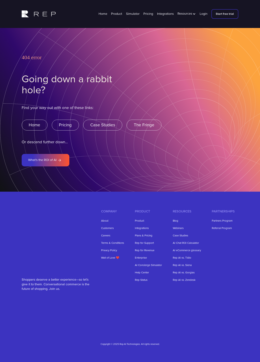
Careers (105, 235)
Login (203, 14)
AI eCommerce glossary (187, 250)
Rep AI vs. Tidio (182, 257)
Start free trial (225, 13)
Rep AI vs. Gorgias (184, 272)
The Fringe (144, 125)
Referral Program (222, 228)
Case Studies (102, 125)
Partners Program (222, 220)
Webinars (178, 228)
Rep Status (141, 280)
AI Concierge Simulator (148, 265)
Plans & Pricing (143, 235)
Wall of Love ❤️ (110, 257)
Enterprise (141, 257)
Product (116, 14)
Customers (107, 228)
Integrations (165, 14)
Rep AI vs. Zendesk (184, 280)
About (104, 220)
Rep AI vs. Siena (182, 265)
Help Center (142, 272)
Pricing (148, 14)
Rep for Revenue (144, 250)
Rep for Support (144, 243)
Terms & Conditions (112, 243)
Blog (175, 220)
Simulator (133, 14)
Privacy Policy (109, 250)
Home (103, 14)
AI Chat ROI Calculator (186, 243)
